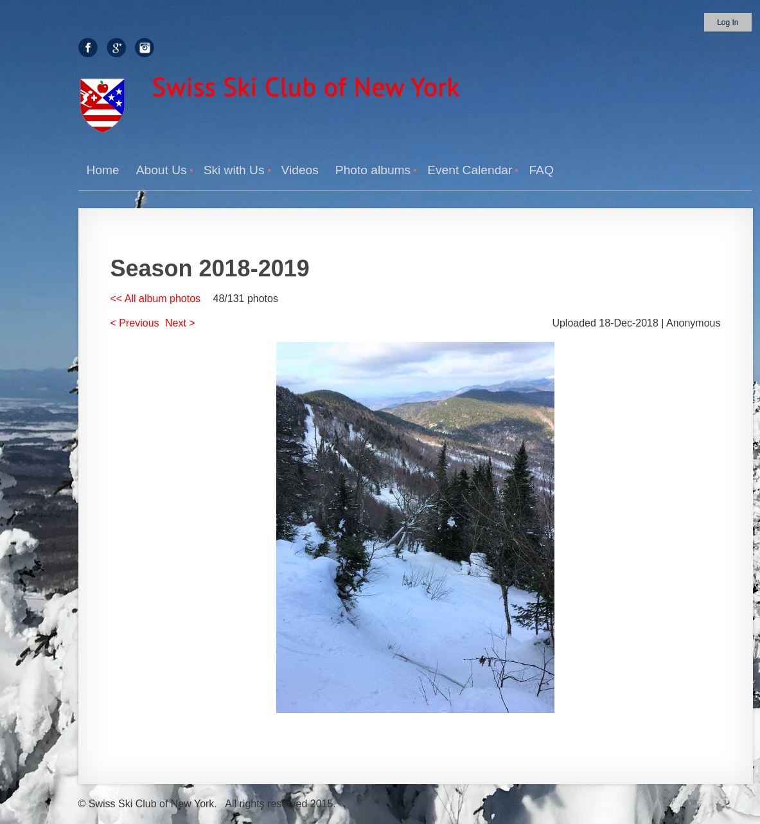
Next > (180, 323)
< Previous (134, 323)
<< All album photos (155, 298)
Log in (727, 22)
